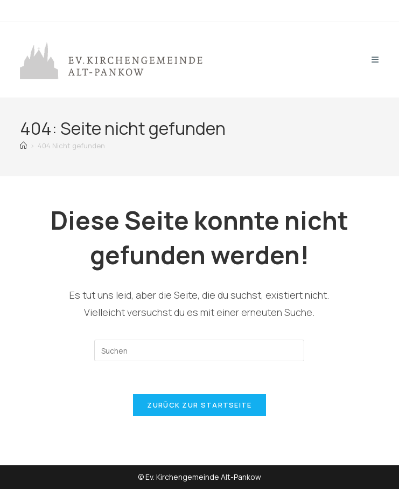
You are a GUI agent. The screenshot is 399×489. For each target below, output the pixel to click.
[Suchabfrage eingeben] (199, 350)
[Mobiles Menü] (375, 59)
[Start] (23, 145)
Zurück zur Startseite (199, 405)
